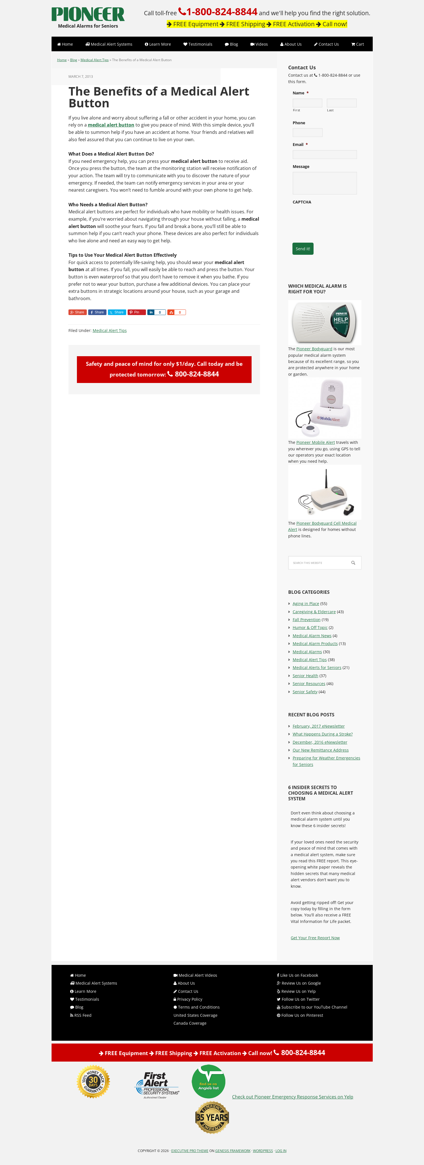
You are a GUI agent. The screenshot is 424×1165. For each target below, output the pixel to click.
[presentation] (335, 218)
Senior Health (305, 675)
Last (330, 110)
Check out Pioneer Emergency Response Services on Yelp (292, 1097)
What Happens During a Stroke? (323, 734)
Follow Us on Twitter (298, 999)
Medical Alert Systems (93, 983)
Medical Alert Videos (195, 975)
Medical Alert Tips (95, 59)
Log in (281, 1150)
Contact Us (186, 991)
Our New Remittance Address (321, 750)
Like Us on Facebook (297, 975)
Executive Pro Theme (189, 1150)
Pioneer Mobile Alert (315, 442)
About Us (184, 983)
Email (300, 144)
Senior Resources (309, 683)
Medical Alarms (307, 651)
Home (62, 59)
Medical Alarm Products (315, 643)
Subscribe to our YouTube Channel (312, 1007)
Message (301, 166)
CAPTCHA (302, 202)
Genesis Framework (232, 1150)
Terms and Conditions (197, 1007)
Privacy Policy (188, 999)
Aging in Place (306, 603)
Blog (73, 59)
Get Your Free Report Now (315, 937)
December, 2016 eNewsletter (320, 742)
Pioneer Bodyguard (314, 348)
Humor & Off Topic (310, 627)
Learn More (83, 991)
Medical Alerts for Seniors (317, 667)
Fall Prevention (307, 619)
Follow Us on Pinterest (300, 1015)
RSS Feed (81, 1015)
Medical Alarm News (312, 635)
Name (301, 93)
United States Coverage (195, 1015)
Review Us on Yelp (296, 991)
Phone (299, 122)
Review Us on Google (299, 983)
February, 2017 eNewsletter (319, 726)
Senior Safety (305, 691)
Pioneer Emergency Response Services (88, 11)
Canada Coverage (190, 1023)
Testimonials (84, 999)
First (296, 110)
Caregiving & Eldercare (314, 611)
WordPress (263, 1150)
